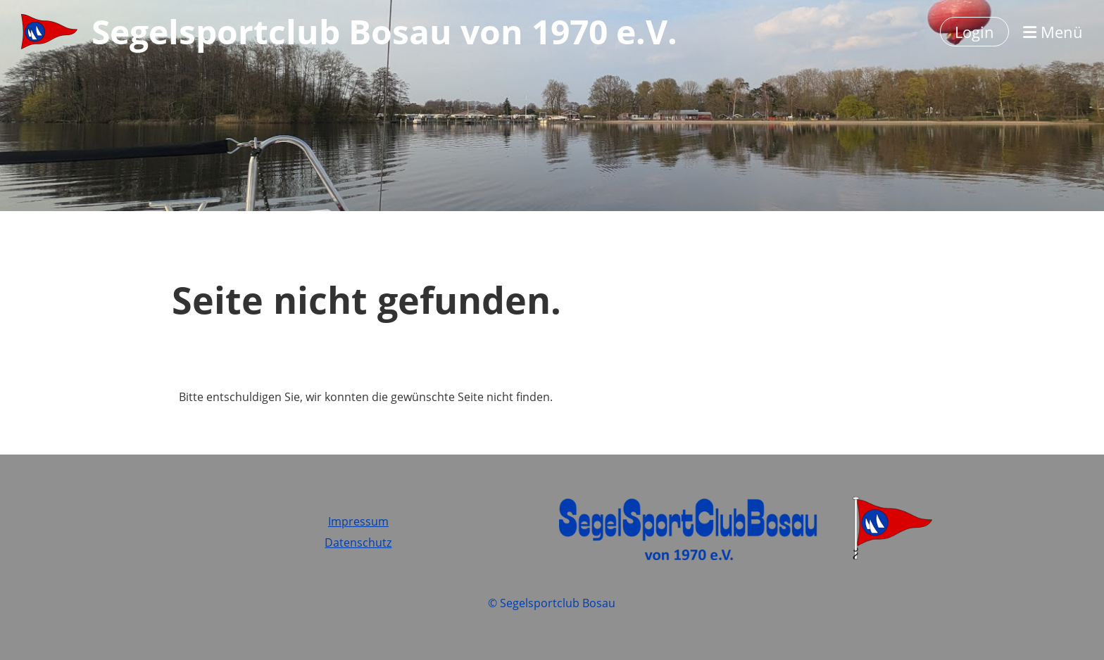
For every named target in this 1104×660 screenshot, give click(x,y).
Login (974, 31)
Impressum (358, 521)
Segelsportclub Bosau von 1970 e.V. (384, 31)
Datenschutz (358, 542)
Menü (1053, 31)
